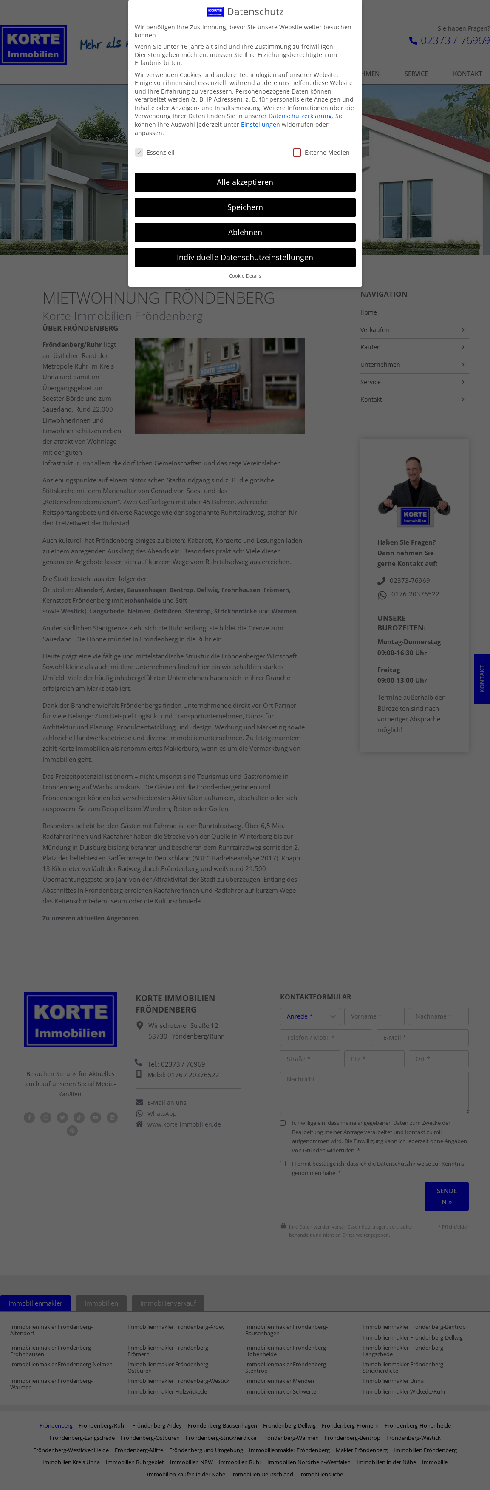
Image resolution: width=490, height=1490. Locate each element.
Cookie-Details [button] (245, 272)
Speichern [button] (245, 203)
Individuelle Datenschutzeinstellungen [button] (245, 253)
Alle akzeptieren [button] (245, 178)
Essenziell (155, 149)
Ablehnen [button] (245, 228)
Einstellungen (260, 120)
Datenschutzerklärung (300, 112)
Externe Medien (321, 149)
